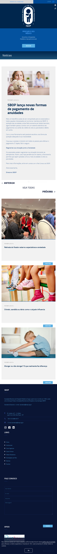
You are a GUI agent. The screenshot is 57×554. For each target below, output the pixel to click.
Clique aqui (9, 141)
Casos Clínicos (10, 451)
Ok (28, 550)
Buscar (28, 46)
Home (7, 442)
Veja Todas (28, 187)
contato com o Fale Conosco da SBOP (39, 163)
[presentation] (19, 520)
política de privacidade (48, 542)
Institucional (9, 445)
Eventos (8, 464)
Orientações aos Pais (11, 458)
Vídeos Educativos (10, 454)
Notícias (8, 461)
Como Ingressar (10, 448)
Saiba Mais (48, 263)
